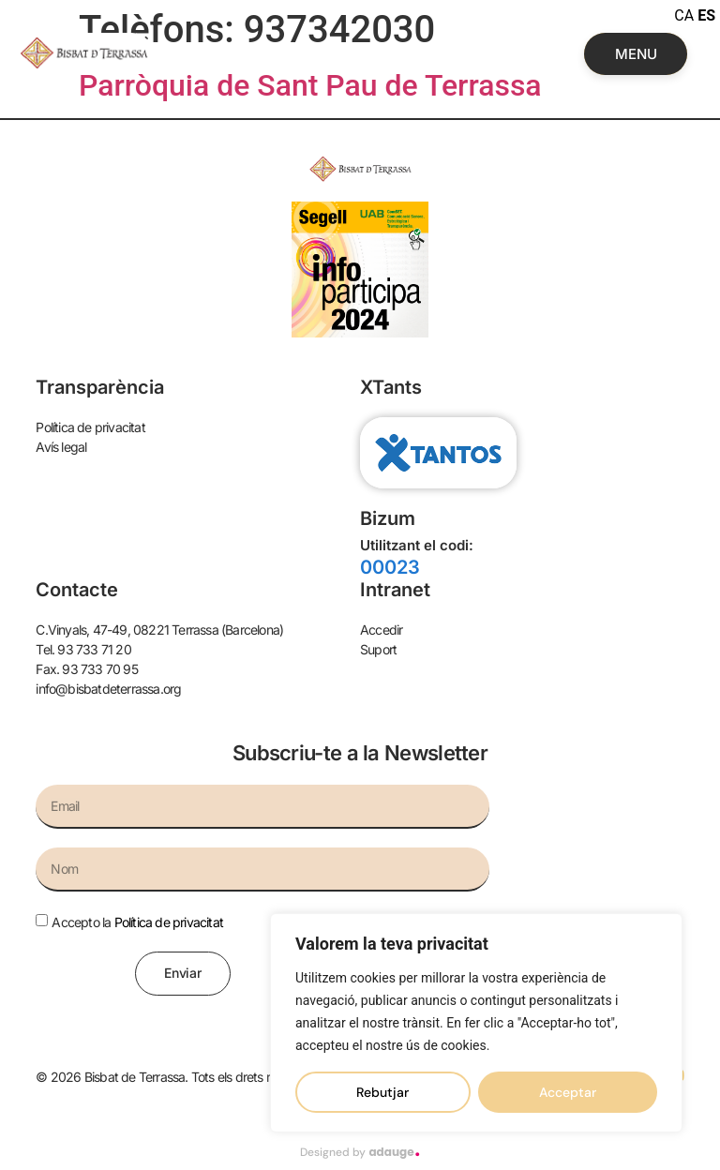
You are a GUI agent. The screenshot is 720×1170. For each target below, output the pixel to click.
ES (706, 15)
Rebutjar (382, 1092)
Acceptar (567, 1092)
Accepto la (137, 922)
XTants (391, 387)
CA (684, 15)
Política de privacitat (168, 922)
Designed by (359, 1152)
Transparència (100, 387)
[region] (476, 1022)
